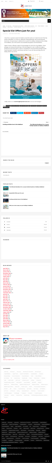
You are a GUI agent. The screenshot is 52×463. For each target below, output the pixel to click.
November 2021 (7, 289)
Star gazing (36, 389)
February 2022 (6, 284)
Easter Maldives (38, 376)
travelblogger (16, 393)
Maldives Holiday (14, 384)
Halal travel (10, 27)
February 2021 (6, 302)
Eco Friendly (6, 378)
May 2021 (5, 297)
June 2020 (5, 315)
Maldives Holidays (35, 384)
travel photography (8, 393)
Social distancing (21, 389)
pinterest (25, 227)
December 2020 (7, 306)
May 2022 (5, 280)
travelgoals (23, 393)
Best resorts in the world (18, 26)
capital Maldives (7, 374)
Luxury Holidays (27, 382)
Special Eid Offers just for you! (16, 193)
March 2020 (6, 320)
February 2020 (6, 322)
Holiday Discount (17, 27)
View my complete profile (8, 359)
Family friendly (41, 26)
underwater (6, 395)
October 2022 (6, 275)
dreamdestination (25, 376)
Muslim (30, 386)
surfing (18, 391)
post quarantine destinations (39, 386)
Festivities (43, 378)
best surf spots (38, 371)
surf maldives (42, 389)
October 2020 (6, 309)
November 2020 (7, 307)
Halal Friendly (39, 105)
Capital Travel (15, 374)
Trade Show (33, 391)
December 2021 (7, 288)
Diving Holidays (7, 376)
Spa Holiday (29, 389)
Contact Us (11, 1)
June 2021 (5, 296)
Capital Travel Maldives (29, 26)
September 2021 (7, 293)
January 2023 (6, 272)
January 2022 (6, 286)
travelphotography (38, 393)
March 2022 (6, 283)
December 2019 (7, 325)
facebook (25, 222)
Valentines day (19, 395)
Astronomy (19, 371)
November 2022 (7, 273)
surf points (6, 391)
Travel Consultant (41, 391)
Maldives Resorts (44, 384)
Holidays (32, 380)
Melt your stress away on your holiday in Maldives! (21, 205)
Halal (5, 380)
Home (2, 1)
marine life (17, 386)
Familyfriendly (24, 378)
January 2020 (6, 323)
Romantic (6, 389)
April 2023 (5, 268)
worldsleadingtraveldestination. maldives (39, 395)
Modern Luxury (24, 386)
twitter (25, 224)
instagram (25, 230)
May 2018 (5, 327)
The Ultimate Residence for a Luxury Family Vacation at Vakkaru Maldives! (26, 187)
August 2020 (6, 312)
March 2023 (6, 270)
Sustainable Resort (25, 391)
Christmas (41, 374)
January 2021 (6, 304)
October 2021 (6, 291)
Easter (32, 376)
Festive (30, 378)
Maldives (39, 382)
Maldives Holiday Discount (25, 384)
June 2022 (5, 278)
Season (15, 389)
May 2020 (5, 317)
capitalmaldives (34, 374)
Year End (6, 397)
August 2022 (6, 276)
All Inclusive (8, 26)
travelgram (30, 393)
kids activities (19, 382)
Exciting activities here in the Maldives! (18, 199)
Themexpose (7, 461)
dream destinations (16, 376)
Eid (36, 26)
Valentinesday (26, 395)
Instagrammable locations (9, 382)
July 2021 (5, 294)
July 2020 (5, 314)
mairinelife (34, 382)
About (6, 1)
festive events (36, 378)
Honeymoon (38, 380)
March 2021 (6, 301)
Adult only (6, 371)
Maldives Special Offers (8, 386)
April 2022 (5, 281)
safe (10, 389)
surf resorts (12, 391)
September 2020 (7, 310)
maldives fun (6, 384)
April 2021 (5, 299)
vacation (12, 395)
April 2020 (5, 318)
